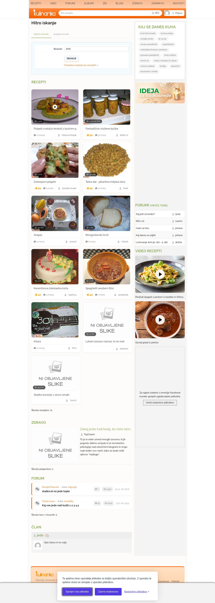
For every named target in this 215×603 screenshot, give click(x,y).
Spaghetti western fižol (100, 288)
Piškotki (175, 581)
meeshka (68, 501)
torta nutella (170, 55)
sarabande (123, 295)
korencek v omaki (148, 71)
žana (74, 348)
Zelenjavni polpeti (45, 181)
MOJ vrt (140, 221)
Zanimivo (157, 3)
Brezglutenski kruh (97, 234)
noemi (178, 221)
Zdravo (137, 3)
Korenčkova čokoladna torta (51, 288)
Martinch (124, 349)
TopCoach (89, 434)
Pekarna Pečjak (69, 135)
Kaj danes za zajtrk (146, 235)
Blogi (119, 3)
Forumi (70, 3)
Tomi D (73, 401)
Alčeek (124, 242)
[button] (174, 13)
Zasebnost (163, 581)
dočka (178, 242)
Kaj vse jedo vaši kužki (55, 505)
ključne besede (41, 34)
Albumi (89, 3)
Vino (53, 3)
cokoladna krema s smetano (153, 49)
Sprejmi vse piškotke (77, 591)
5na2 (177, 214)
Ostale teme (48, 501)
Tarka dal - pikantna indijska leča (105, 181)
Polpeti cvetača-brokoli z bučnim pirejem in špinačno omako (71, 128)
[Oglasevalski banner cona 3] (160, 152)
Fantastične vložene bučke (102, 128)
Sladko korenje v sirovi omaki (51, 394)
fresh (125, 188)
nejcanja (72, 487)
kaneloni (175, 66)
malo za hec (142, 228)
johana (179, 228)
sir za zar (163, 39)
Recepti (36, 3)
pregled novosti (61, 34)
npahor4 (72, 295)
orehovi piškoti (147, 66)
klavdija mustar (69, 188)
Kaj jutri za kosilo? (145, 214)
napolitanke (168, 44)
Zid (105, 3)
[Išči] (155, 13)
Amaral (73, 242)
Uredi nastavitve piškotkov (160, 402)
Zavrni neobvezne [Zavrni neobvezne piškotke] (108, 591)
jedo (40, 535)
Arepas (38, 234)
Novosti (178, 3)
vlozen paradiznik (148, 44)
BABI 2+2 (124, 135)
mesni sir (144, 60)
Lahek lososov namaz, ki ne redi (105, 341)
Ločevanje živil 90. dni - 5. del (152, 242)
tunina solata (167, 33)
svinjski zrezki (146, 39)
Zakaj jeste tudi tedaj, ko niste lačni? (106, 429)
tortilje (163, 66)
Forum (37, 478)
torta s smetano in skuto (165, 60)
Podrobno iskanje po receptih (80, 65)
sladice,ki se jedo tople (56, 491)
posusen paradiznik (149, 55)
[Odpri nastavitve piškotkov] (136, 591)
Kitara (37, 341)
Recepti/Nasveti (50, 487)
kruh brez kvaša (147, 33)
